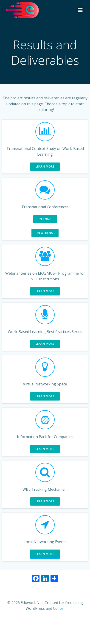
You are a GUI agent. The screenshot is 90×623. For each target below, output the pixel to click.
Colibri (58, 608)
